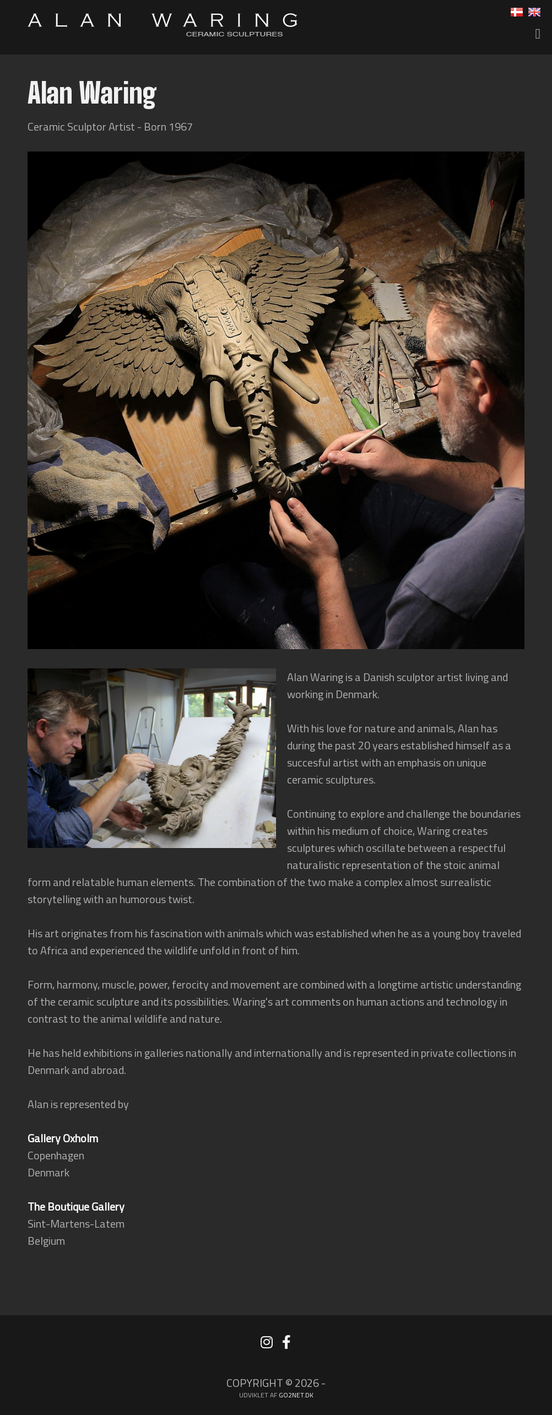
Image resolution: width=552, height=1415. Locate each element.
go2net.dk (296, 1395)
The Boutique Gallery (76, 1206)
